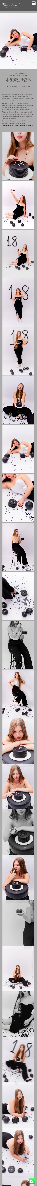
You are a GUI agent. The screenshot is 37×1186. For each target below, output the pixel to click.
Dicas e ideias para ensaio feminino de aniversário (18, 125)
